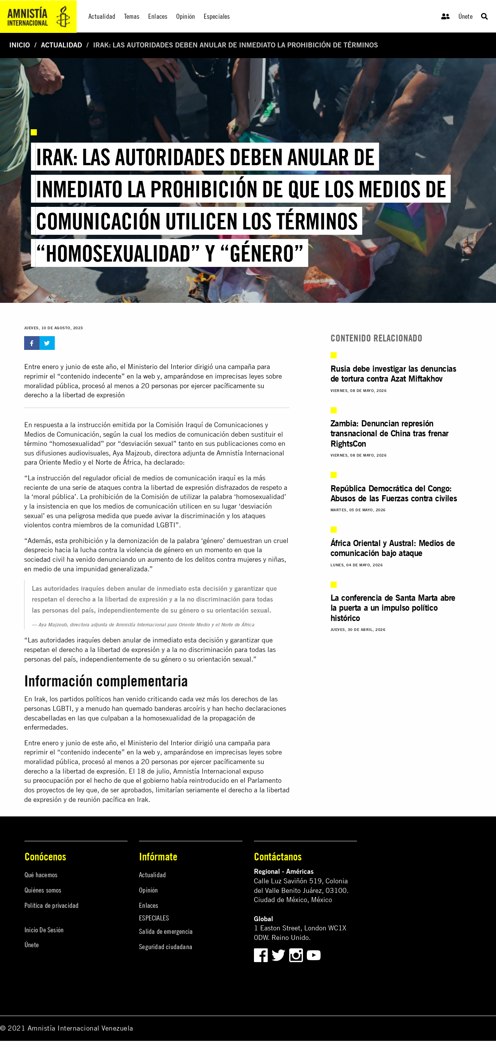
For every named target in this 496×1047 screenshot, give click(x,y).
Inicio (19, 45)
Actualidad (61, 45)
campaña (241, 743)
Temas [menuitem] (132, 16)
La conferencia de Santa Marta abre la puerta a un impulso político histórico (393, 607)
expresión (111, 771)
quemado (138, 708)
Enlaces (148, 905)
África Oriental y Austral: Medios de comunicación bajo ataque (393, 548)
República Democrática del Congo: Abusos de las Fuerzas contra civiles (394, 493)
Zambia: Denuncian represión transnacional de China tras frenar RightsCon (390, 433)
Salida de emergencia (166, 931)
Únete (465, 16)
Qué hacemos (41, 875)
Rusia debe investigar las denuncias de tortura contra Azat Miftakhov (394, 373)
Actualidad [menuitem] (101, 16)
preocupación (53, 780)
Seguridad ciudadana (165, 947)
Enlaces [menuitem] (157, 16)
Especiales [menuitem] (217, 16)
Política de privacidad (52, 905)
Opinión (148, 890)
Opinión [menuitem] (185, 16)
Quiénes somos (43, 890)
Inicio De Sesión (44, 930)
